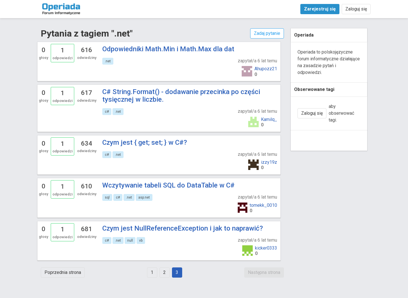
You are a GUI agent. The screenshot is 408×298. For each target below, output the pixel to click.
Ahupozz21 (265, 68)
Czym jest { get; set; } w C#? (144, 142)
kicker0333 (266, 248)
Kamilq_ (269, 119)
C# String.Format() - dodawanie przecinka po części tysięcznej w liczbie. (181, 95)
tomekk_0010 (263, 205)
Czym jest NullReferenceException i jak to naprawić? (182, 228)
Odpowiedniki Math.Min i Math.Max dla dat (168, 49)
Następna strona (264, 272)
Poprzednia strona (62, 272)
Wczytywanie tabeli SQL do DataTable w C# (168, 185)
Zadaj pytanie (267, 33)
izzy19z (269, 162)
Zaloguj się (356, 9)
